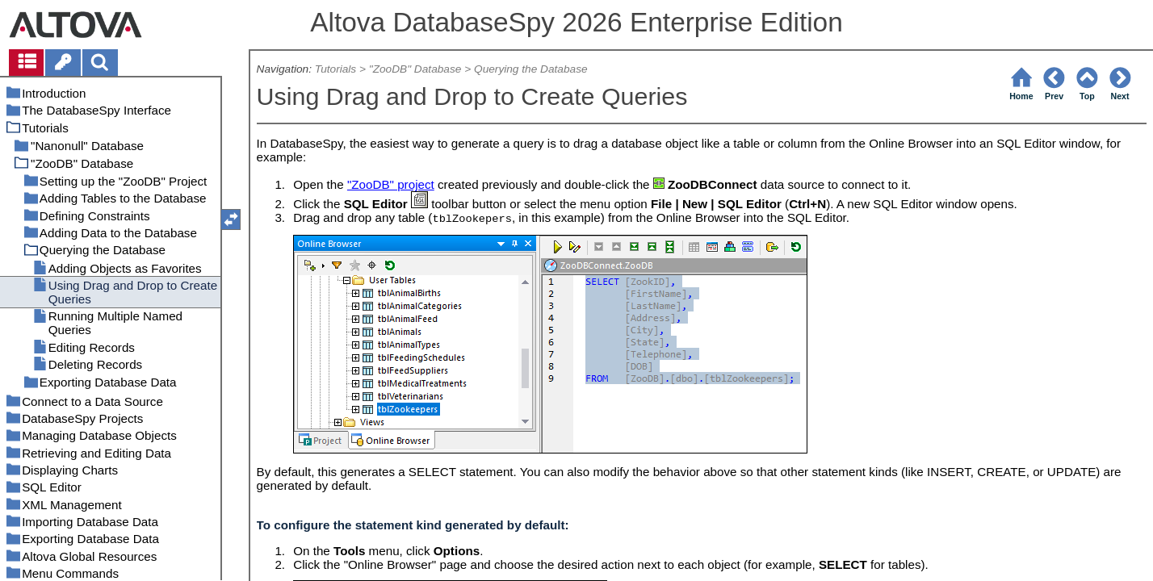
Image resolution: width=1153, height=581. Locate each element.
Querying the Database (531, 69)
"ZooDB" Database (415, 69)
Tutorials (335, 69)
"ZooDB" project (390, 184)
